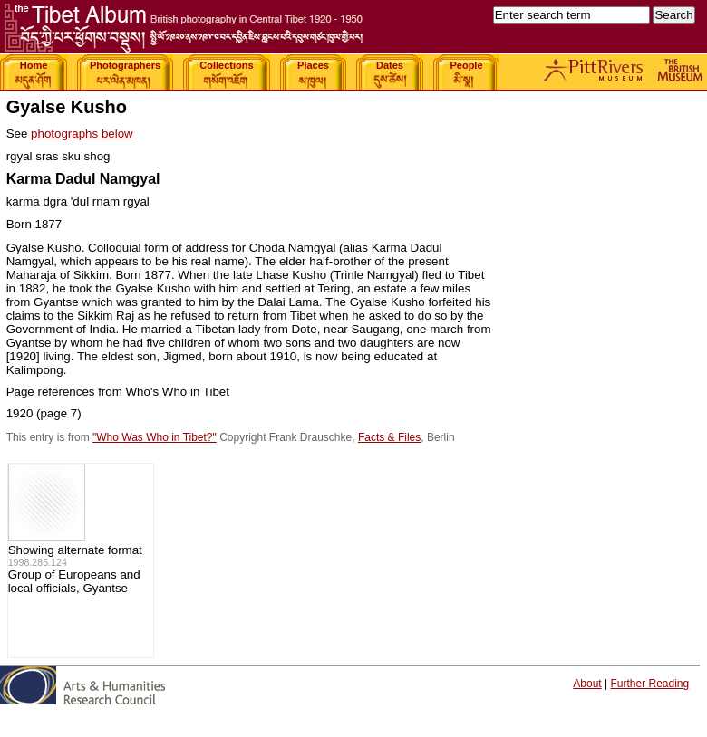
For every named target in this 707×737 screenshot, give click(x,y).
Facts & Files (389, 437)
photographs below (82, 133)
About (587, 683)
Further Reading (649, 683)
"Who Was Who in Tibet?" (154, 437)
